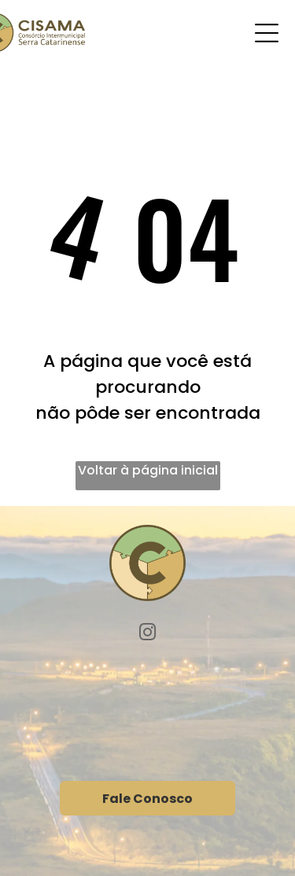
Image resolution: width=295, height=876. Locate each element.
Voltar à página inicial (148, 470)
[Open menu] (266, 33)
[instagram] (147, 634)
